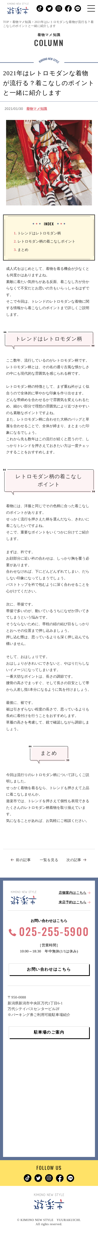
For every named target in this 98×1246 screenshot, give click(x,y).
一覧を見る (49, 860)
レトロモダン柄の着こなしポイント (44, 241)
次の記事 (73, 860)
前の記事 (23, 860)
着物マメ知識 (36, 109)
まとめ (21, 250)
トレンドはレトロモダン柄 (37, 233)
